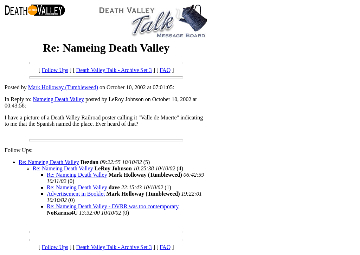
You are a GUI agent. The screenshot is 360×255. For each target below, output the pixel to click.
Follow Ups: (19, 150)
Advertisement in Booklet (76, 194)
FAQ (165, 70)
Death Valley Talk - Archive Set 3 (114, 70)
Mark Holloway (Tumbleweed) (63, 87)
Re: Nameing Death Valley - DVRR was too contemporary (113, 206)
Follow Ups (55, 70)
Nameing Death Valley (58, 99)
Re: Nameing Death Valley (49, 162)
